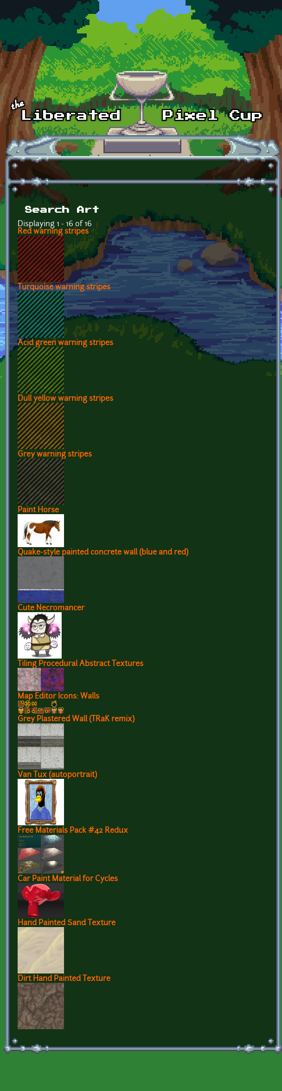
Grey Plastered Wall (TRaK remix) (76, 719)
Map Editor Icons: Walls (58, 696)
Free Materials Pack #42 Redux (73, 831)
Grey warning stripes (55, 454)
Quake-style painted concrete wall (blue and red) (103, 552)
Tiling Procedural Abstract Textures (80, 664)
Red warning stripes (53, 231)
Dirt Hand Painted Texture (64, 979)
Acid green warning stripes (65, 343)
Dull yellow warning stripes (65, 399)
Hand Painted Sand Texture (66, 923)
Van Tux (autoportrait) (57, 775)
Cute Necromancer (51, 608)
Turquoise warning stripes (64, 287)
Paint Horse (38, 510)
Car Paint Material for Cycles (68, 879)
